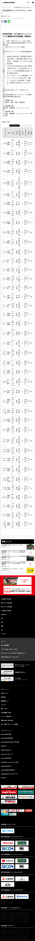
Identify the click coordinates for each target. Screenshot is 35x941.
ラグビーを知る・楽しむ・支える (9, 649)
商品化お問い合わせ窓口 (7, 720)
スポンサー (4, 705)
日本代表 (3, 18)
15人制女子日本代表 (6, 610)
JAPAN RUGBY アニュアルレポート (10, 657)
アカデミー (4, 634)
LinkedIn (3, 777)
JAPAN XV (3, 614)
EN (29, 2)
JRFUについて (4, 693)
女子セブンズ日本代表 (6, 606)
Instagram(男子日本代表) (7, 770)
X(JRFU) (3, 746)
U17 (2, 630)
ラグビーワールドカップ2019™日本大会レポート (13, 653)
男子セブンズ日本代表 (6, 603)
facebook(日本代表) (6, 738)
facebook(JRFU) (5, 734)
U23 (2, 618)
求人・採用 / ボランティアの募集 (9, 724)
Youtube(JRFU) (5, 758)
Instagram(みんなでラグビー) (8, 774)
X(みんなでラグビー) (6, 754)
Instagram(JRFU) (5, 766)
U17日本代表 (21, 18)
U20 (2, 622)
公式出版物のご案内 (6, 712)
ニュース (9, 7)
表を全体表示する (14, 125)
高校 (2, 626)
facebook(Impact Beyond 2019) (9, 742)
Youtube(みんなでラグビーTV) (8, 762)
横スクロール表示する (26, 125)
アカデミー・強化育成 (12, 18)
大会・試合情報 (5, 645)
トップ (2, 7)
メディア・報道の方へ (6, 716)
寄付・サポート (5, 708)
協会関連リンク (5, 701)
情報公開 (3, 697)
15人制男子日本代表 (6, 599)
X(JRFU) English (5, 750)
